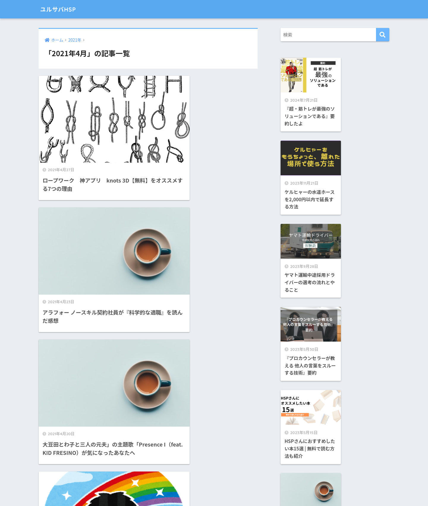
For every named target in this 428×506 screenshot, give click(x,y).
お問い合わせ (180, 490)
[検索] (382, 34)
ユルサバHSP (61, 9)
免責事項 (206, 490)
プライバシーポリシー (241, 490)
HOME (214, 478)
